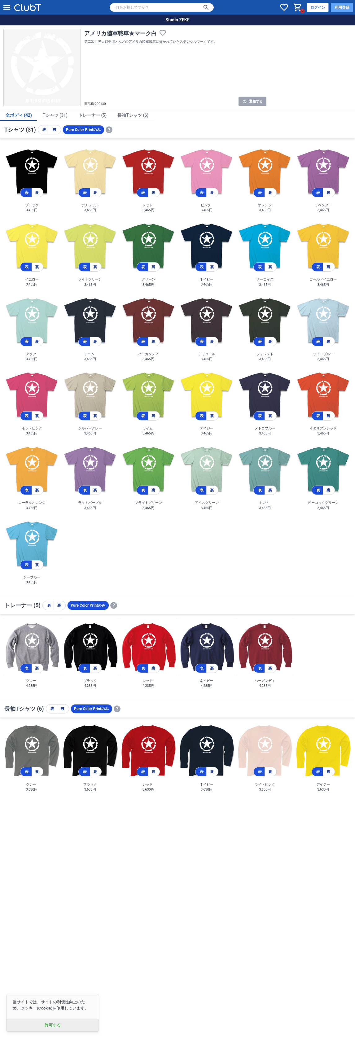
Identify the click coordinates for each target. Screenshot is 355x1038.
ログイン (317, 7)
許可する (53, 1025)
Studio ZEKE (177, 19)
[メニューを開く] (6, 7)
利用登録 (342, 7)
